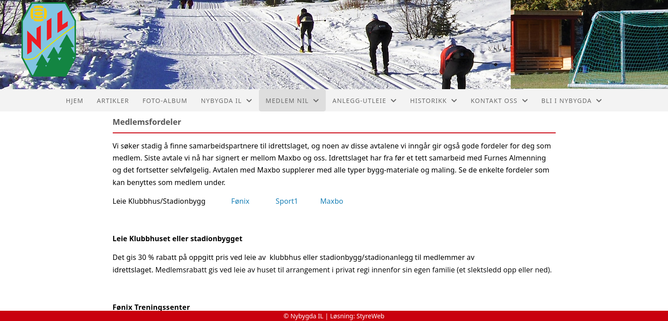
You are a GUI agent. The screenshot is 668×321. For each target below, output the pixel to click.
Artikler (113, 100)
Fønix (240, 201)
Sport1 (287, 201)
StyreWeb (371, 316)
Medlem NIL (292, 100)
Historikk (433, 100)
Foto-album (165, 100)
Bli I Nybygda (571, 100)
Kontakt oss (499, 100)
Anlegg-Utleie (364, 100)
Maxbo (331, 201)
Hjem (74, 100)
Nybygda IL (226, 100)
